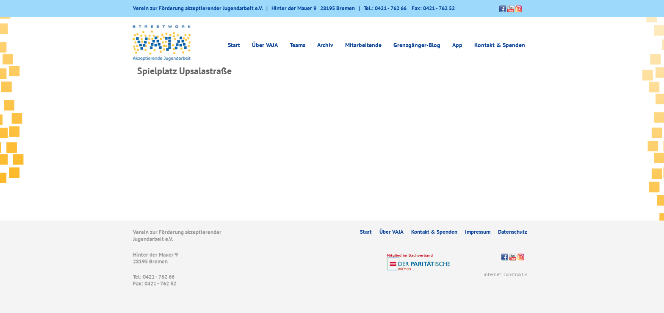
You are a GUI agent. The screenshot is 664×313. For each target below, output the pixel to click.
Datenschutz (512, 231)
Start (234, 45)
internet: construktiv (505, 274)
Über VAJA (265, 45)
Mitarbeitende (363, 45)
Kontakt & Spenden (499, 45)
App (457, 45)
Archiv (325, 45)
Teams (297, 45)
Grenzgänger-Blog (416, 45)
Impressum (477, 231)
